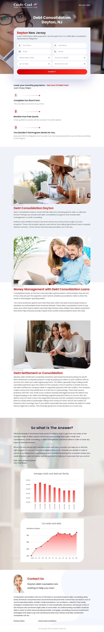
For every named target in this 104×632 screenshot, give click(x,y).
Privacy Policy (19, 621)
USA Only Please (20, 463)
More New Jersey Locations (25, 460)
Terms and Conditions (47, 621)
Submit (52, 72)
